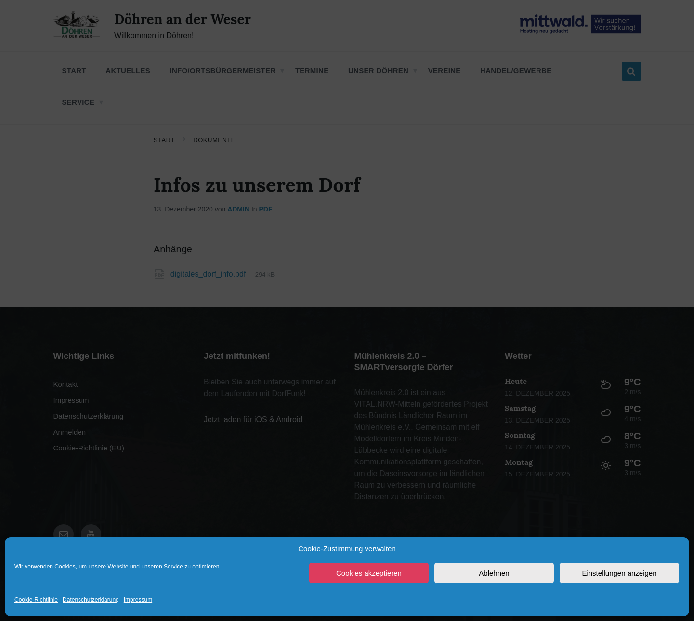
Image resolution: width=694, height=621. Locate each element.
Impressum (138, 599)
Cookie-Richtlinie (36, 599)
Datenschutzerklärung (91, 599)
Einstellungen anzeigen (619, 573)
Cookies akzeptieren (369, 573)
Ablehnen (494, 573)
